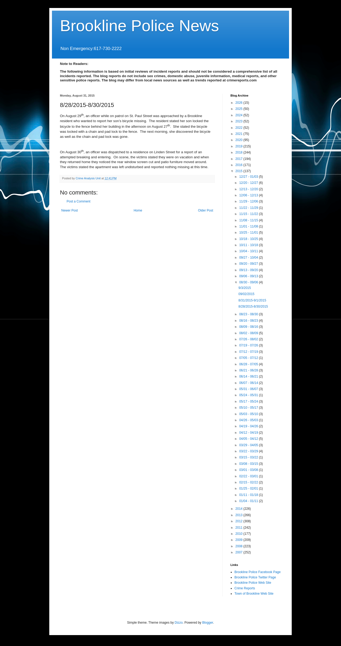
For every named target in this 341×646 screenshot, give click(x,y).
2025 (239, 109)
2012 (239, 521)
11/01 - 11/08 (249, 226)
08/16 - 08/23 (249, 320)
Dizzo (179, 622)
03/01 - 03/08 (249, 470)
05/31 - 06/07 (249, 389)
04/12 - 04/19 (249, 432)
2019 (239, 146)
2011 (239, 527)
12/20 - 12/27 (249, 183)
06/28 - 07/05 (249, 364)
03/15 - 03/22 (249, 457)
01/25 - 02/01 (249, 488)
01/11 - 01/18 (249, 495)
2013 (239, 515)
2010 (239, 534)
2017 (239, 159)
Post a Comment (78, 201)
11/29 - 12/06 (249, 201)
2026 (239, 103)
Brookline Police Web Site (252, 583)
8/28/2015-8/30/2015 (253, 306)
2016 (239, 165)
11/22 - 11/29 (249, 208)
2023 (239, 121)
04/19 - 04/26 (249, 426)
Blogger (207, 622)
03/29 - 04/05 (249, 445)
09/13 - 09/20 (249, 270)
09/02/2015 (246, 294)
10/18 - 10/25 (249, 239)
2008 (239, 546)
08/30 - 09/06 (249, 282)
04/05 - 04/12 (249, 439)
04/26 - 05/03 (249, 420)
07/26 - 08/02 (249, 339)
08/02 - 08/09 (249, 333)
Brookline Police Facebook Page (257, 572)
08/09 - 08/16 (249, 327)
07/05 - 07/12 (249, 358)
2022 (239, 128)
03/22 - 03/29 (249, 451)
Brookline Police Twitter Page (255, 577)
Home (138, 210)
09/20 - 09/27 (249, 264)
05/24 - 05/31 (249, 395)
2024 (239, 115)
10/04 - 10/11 (249, 251)
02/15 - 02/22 (249, 482)
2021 (239, 134)
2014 (239, 509)
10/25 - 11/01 (249, 232)
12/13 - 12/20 (249, 189)
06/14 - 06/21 (249, 376)
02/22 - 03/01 (249, 476)
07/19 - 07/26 (249, 345)
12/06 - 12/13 (249, 195)
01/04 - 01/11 (249, 501)
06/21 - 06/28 (249, 370)
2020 (239, 140)
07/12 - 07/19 (249, 352)
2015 (239, 171)
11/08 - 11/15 (249, 220)
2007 (239, 552)
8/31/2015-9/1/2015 (252, 300)
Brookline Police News (139, 26)
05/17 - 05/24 (249, 401)
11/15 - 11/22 (249, 214)
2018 (239, 152)
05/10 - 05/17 (249, 407)
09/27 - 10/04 (249, 257)
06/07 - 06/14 (249, 383)
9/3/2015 (244, 288)
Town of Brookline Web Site (254, 593)
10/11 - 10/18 (249, 245)
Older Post (205, 210)
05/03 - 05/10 (249, 414)
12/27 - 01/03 (249, 177)
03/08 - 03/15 (249, 464)
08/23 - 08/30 (249, 314)
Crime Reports (244, 588)
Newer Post (69, 210)
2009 (239, 540)
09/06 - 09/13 (249, 276)
